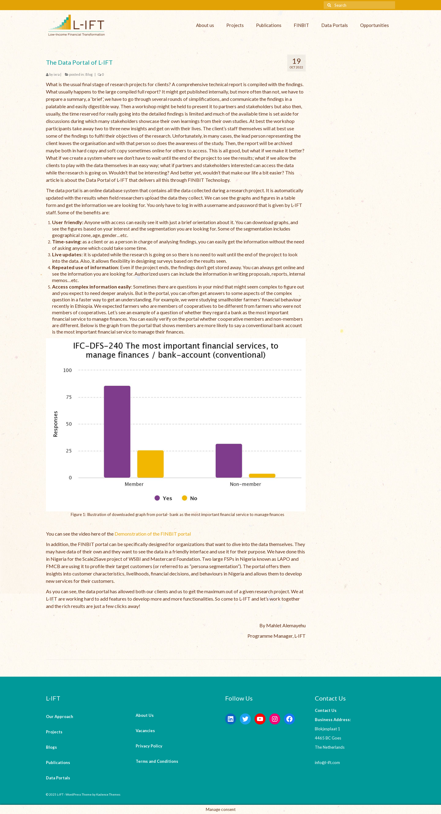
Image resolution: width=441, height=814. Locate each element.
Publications (268, 25)
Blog (88, 74)
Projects (235, 25)
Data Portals (334, 25)
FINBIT (301, 25)
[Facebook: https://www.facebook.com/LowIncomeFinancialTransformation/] (289, 718)
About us (205, 25)
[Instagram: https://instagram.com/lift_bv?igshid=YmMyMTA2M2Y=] (274, 718)
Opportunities (374, 25)
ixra (57, 74)
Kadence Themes (108, 794)
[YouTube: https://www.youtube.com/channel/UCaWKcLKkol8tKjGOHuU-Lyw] (260, 718)
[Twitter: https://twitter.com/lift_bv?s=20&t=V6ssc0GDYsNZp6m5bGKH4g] (245, 718)
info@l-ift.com (327, 762)
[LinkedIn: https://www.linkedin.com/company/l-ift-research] (230, 718)
